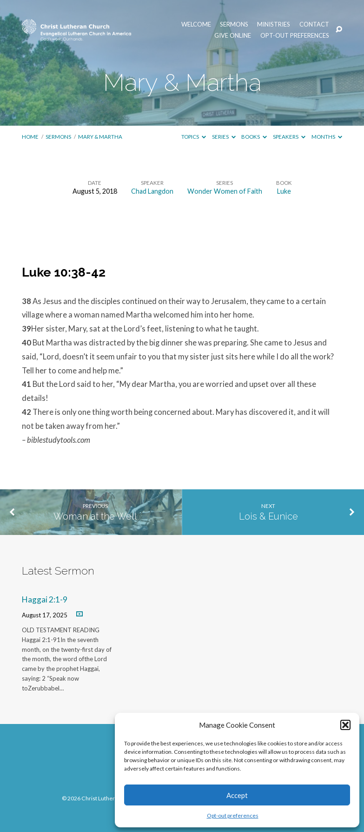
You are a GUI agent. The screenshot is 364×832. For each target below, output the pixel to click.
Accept (237, 795)
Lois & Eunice (268, 516)
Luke (284, 191)
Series (224, 137)
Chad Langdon (152, 191)
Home (30, 137)
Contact (314, 24)
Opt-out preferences (232, 815)
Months (326, 137)
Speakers (289, 137)
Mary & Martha (100, 137)
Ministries (273, 24)
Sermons (234, 24)
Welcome (196, 24)
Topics (193, 137)
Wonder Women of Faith (224, 191)
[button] (345, 725)
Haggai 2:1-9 (44, 599)
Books (254, 137)
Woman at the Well (95, 516)
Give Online (232, 36)
